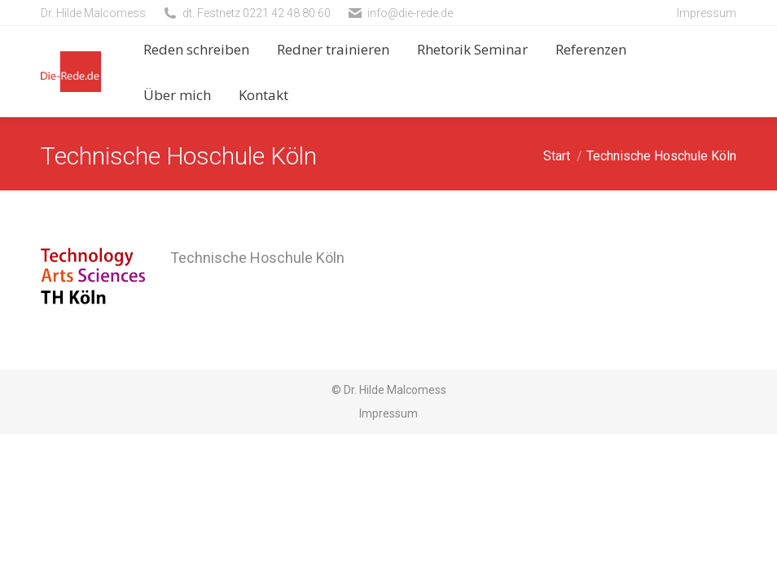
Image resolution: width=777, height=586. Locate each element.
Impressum (706, 13)
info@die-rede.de (410, 13)
